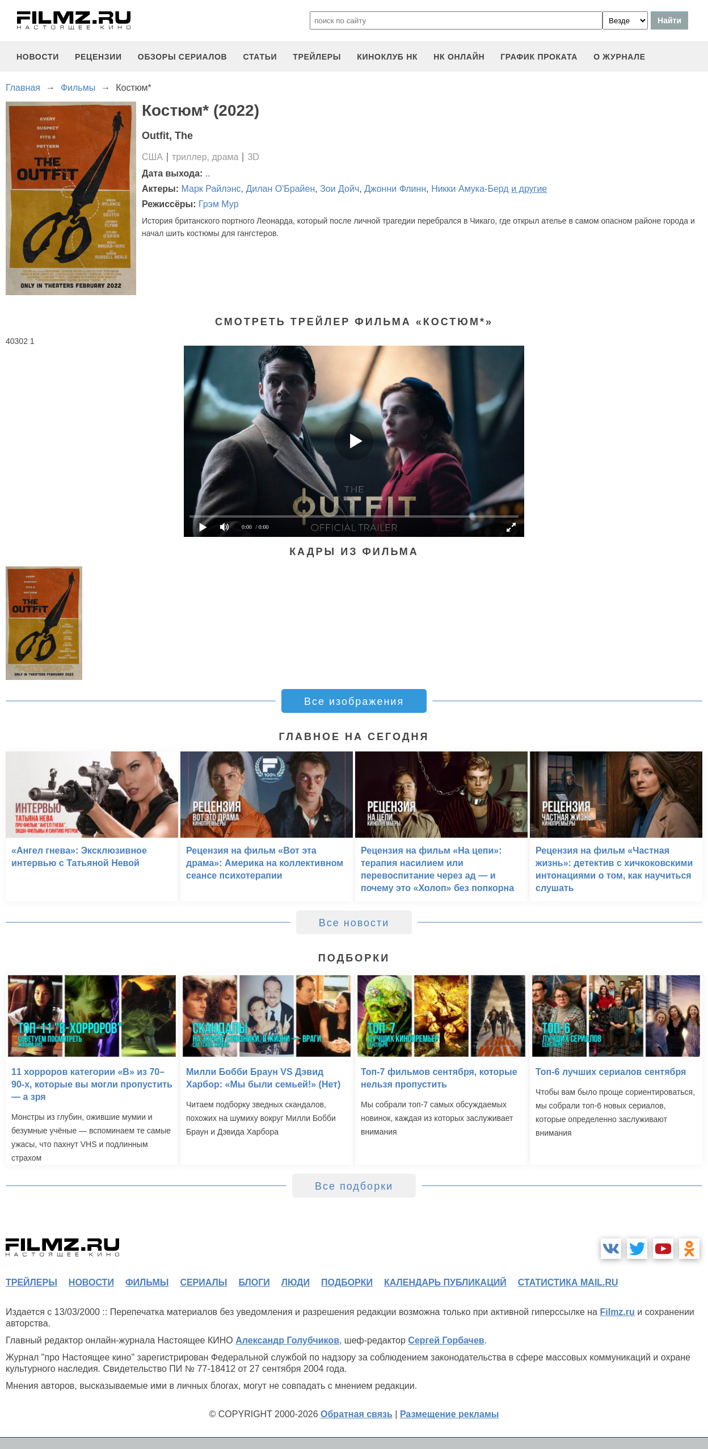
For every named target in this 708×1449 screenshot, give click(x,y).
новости (37, 56)
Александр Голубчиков (287, 1340)
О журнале (619, 56)
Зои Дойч (339, 189)
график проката (539, 56)
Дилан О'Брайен (280, 189)
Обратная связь (357, 1414)
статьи (260, 56)
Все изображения (354, 701)
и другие (529, 189)
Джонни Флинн (395, 189)
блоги (253, 1282)
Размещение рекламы (449, 1414)
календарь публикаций (445, 1282)
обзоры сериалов (182, 56)
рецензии (98, 56)
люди (295, 1282)
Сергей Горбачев (446, 1340)
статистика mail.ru (568, 1282)
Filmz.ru (617, 1312)
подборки (347, 1282)
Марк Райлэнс (211, 189)
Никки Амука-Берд (470, 189)
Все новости (354, 923)
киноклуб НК (387, 56)
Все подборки (354, 1186)
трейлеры (317, 56)
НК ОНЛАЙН (458, 56)
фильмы (146, 1282)
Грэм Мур (219, 204)
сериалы (203, 1282)
